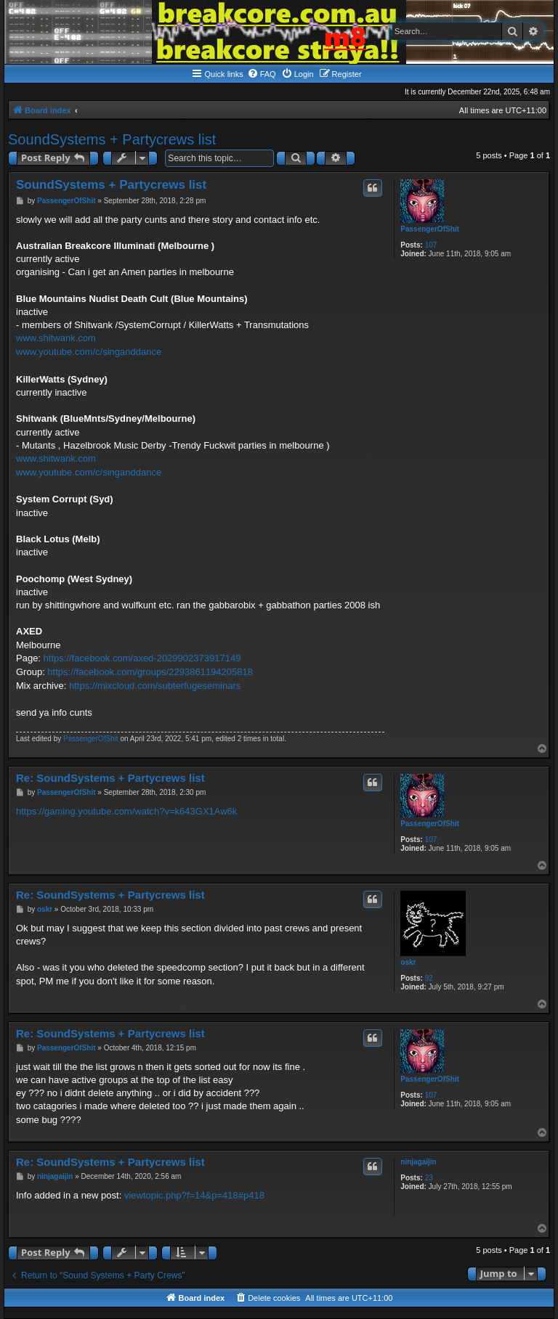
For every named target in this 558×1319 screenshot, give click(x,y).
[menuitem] (261, 74)
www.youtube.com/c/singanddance (88, 351)
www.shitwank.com (56, 337)
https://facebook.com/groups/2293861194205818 (150, 671)
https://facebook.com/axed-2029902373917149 (142, 658)
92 (429, 978)
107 (431, 245)
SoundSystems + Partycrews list (112, 139)
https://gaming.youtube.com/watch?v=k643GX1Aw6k (126, 811)
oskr (408, 962)
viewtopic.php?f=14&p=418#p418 (194, 1195)
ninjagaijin (418, 1162)
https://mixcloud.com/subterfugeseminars (154, 685)
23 (429, 1178)
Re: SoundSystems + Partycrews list (110, 778)
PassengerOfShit (429, 229)
